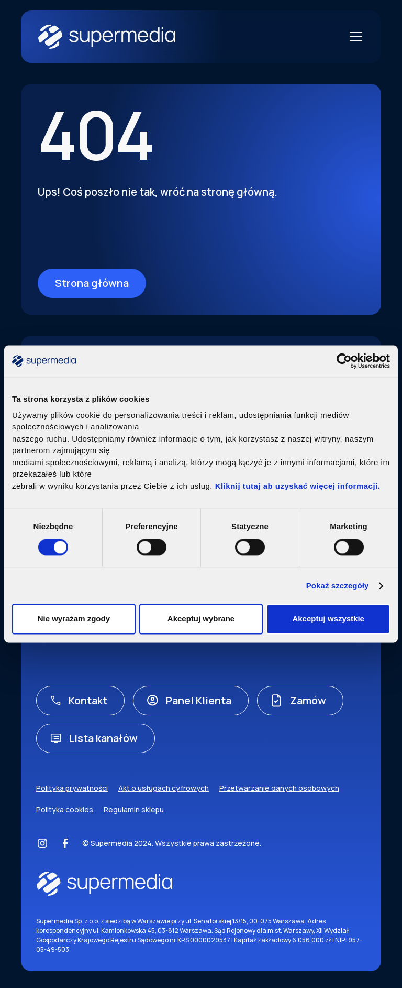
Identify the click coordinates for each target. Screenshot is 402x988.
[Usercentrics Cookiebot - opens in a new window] (344, 361)
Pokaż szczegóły (337, 585)
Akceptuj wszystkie (328, 619)
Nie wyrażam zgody (74, 619)
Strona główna (92, 283)
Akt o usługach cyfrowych (163, 788)
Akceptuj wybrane (201, 619)
